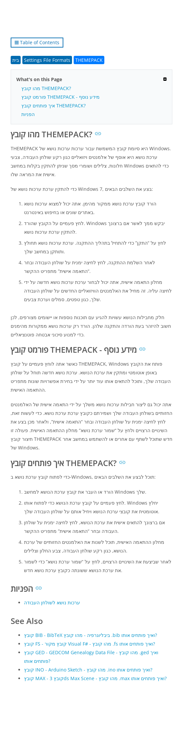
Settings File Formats (47, 60)
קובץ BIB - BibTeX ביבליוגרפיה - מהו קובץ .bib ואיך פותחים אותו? (90, 635)
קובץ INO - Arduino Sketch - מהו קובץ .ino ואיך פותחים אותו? (88, 670)
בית (15, 60)
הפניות (28, 114)
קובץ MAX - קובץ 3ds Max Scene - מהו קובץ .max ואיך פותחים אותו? (95, 678)
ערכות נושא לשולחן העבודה (52, 602)
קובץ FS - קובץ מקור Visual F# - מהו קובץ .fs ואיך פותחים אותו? (89, 644)
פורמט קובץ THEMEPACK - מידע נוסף (60, 97)
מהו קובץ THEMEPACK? (46, 88)
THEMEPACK (89, 60)
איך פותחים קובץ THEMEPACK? (53, 105)
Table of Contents (37, 42)
